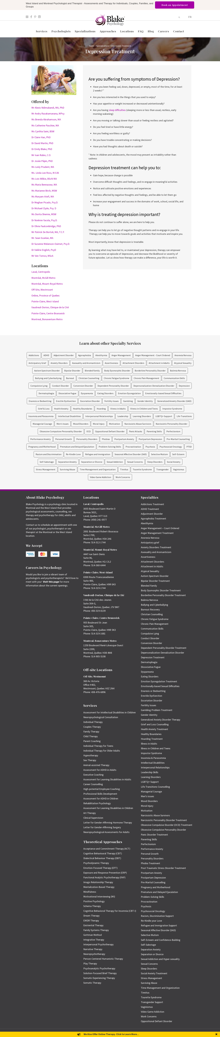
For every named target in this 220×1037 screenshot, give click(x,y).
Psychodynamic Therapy (96, 863)
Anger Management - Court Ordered (152, 355)
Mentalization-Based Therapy (98, 887)
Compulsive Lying (39, 385)
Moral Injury (99, 423)
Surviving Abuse (67, 469)
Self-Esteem (178, 454)
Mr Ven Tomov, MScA (42, 255)
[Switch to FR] (190, 16)
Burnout (70, 378)
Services (42, 31)
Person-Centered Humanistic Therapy (103, 958)
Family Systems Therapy (96, 930)
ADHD (46, 355)
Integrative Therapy (93, 939)
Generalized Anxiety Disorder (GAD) (174, 401)
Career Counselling (93, 784)
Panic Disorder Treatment (154, 834)
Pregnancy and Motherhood (42, 446)
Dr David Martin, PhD (42, 143)
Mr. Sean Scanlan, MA (42, 238)
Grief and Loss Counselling (155, 724)
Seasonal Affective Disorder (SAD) (131, 454)
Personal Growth (63, 439)
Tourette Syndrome (142, 469)
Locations (127, 31)
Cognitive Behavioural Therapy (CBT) (102, 853)
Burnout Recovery (150, 609)
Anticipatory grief (150, 542)
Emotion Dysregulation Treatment (159, 681)
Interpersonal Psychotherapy (98, 944)
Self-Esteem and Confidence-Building (160, 940)
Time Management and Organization (98, 469)
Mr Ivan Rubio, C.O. (41, 155)
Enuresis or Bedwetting (40, 401)
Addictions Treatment (152, 504)
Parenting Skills (154, 431)
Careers (163, 31)
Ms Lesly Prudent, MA (42, 167)
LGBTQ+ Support (163, 416)
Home (91, 46)
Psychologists (61, 31)
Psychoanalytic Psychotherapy (99, 968)
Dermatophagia (46, 393)
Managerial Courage (42, 423)
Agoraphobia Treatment (153, 518)
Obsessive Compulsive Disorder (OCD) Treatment (166, 825)
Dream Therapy (91, 915)
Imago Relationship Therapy (98, 882)
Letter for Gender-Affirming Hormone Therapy (107, 822)
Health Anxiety (61, 408)
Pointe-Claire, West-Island (45, 301)
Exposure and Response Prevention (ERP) (105, 872)
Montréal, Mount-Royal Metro (47, 283)
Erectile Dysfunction (66, 401)
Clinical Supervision (93, 817)
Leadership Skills (149, 772)
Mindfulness (89, 891)
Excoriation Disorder (90, 401)
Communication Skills (174, 378)
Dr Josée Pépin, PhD (42, 161)
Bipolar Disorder (72, 370)
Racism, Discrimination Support (157, 916)
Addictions (34, 355)
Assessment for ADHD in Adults (99, 769)
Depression (184, 385)
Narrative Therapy (92, 949)
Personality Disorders (86, 439)
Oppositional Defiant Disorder (110, 431)
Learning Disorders (142, 416)
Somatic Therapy (92, 982)
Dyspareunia (87, 393)
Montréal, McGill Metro (43, 277)
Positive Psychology (94, 901)
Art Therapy (89, 813)
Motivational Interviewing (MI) (99, 896)
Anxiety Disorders (59, 363)
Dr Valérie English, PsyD (43, 249)
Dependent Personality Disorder (113, 385)
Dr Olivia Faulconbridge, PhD (46, 226)
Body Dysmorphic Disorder (117, 370)
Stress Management (45, 469)
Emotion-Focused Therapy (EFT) (100, 867)
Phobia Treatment (150, 863)
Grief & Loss (44, 408)
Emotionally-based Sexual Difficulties (163, 393)
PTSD (189, 446)
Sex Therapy (89, 760)
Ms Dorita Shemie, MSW (43, 214)
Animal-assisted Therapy (96, 765)
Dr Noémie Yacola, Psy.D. (44, 220)
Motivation (114, 423)
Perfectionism (173, 431)
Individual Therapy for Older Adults (101, 750)
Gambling (128, 401)
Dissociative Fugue (67, 393)
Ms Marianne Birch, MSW (44, 190)
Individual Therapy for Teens (98, 745)
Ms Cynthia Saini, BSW (42, 131)
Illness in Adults (118, 408)
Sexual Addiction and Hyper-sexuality (160, 959)
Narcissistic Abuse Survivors (137, 423)
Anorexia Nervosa (183, 355)
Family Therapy (91, 731)
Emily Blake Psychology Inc (40, 1033)
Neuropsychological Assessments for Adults (106, 832)
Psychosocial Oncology (171, 446)
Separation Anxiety (67, 461)
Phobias (106, 439)
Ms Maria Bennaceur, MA (44, 184)
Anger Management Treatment (157, 533)
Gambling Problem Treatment (156, 710)
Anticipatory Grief (37, 363)
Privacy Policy (189, 1033)
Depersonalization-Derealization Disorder (153, 385)
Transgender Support (152, 1002)
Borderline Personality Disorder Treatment (163, 595)
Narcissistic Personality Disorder (171, 423)
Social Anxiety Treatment (154, 973)
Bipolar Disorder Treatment (155, 580)
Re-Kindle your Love (151, 920)
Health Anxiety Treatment (154, 729)
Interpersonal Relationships (99, 416)
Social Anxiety (173, 461)
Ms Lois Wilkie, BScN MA (44, 178)
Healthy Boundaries (82, 408)
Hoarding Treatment (152, 738)
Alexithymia (101, 355)
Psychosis (150, 446)
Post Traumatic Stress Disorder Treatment (163, 868)
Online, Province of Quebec (45, 295)
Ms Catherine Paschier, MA (45, 125)
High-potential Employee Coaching (101, 789)
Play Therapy (90, 963)
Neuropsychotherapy (94, 954)
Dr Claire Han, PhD (41, 137)
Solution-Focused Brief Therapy (100, 973)
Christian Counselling (89, 378)
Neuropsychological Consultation (100, 717)
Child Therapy (90, 736)
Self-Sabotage (47, 461)
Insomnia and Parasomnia (40, 416)
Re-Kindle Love (73, 454)
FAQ (141, 31)
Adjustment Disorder (64, 355)
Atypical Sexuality (183, 363)
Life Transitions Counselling (155, 786)
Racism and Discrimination (48, 454)
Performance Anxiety (40, 439)
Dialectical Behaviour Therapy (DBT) (102, 858)
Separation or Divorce (91, 461)
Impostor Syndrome (172, 408)
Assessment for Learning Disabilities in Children (108, 808)
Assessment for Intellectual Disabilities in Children (109, 712)
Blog (151, 31)
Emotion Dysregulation (129, 393)
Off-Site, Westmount (42, 289)
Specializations (85, 31)
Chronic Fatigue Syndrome (116, 378)
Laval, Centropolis (40, 271)
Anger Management (121, 355)
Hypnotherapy (90, 755)
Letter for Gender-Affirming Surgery (102, 827)
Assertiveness (111, 363)
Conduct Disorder (60, 385)
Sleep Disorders (154, 461)
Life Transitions (184, 416)
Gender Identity (145, 401)
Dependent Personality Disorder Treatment (163, 647)
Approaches (108, 31)
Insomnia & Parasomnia (153, 758)
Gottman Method (92, 934)
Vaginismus (178, 469)
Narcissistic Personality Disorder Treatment (164, 820)
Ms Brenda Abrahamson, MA (46, 119)
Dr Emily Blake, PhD (41, 149)
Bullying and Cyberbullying (48, 378)
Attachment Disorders (133, 363)
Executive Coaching (93, 774)
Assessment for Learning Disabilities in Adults (107, 779)
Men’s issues (147, 796)
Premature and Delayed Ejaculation (77, 446)
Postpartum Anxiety (124, 439)
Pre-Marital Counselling (178, 439)
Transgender (162, 469)
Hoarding (101, 408)
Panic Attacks (135, 431)
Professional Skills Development (100, 793)
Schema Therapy (92, 906)
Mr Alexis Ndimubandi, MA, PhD (47, 107)
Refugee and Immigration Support (159, 925)
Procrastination (133, 446)
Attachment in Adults (159, 363)
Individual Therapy (93, 722)
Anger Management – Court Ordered (160, 528)
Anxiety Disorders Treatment (156, 547)
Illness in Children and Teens (144, 408)
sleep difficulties (117, 110)
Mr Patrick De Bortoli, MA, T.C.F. (48, 232)
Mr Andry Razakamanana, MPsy (47, 113)
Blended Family (92, 370)
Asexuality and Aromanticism (86, 363)
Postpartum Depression (150, 439)
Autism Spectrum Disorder (47, 370)
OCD (88, 431)
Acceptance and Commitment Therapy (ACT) (106, 848)
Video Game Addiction (100, 477)
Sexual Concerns (135, 461)
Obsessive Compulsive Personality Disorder (61, 431)
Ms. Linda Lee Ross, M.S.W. (45, 172)
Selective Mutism (159, 454)
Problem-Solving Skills (110, 446)
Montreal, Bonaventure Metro (47, 319)
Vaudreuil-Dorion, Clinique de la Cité (50, 307)
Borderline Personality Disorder (150, 370)
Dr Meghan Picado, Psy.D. (44, 202)
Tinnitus (124, 469)
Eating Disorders (105, 393)
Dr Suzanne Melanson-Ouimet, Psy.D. (50, 243)
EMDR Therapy (91, 920)
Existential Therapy (93, 925)
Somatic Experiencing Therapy (99, 978)
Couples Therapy (92, 726)
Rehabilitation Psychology (97, 803)
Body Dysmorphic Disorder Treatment (161, 590)
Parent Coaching (92, 741)
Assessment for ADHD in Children (100, 798)
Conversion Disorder (83, 385)
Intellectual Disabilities (69, 416)
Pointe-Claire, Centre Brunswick (48, 313)
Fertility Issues (111, 401)
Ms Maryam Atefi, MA (42, 196)
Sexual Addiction (115, 461)
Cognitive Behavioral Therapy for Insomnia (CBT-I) (109, 910)
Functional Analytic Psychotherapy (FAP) (104, 877)
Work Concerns (123, 477)
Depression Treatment (152, 657)
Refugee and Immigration (97, 454)
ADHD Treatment (150, 509)
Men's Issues (63, 423)
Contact (178, 31)
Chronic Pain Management (146, 378)
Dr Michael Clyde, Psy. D (43, 208)
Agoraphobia (84, 355)
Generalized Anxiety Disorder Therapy (160, 719)
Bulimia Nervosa (178, 370)
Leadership (122, 416)
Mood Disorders (80, 423)
